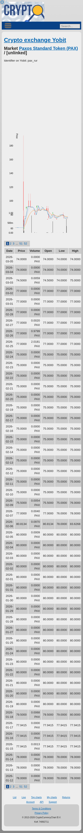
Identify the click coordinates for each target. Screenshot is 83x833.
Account (30, 802)
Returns (66, 797)
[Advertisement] (41, 96)
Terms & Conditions (41, 808)
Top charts (36, 797)
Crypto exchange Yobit (35, 40)
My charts (52, 797)
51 (21, 243)
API (42, 802)
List (14, 797)
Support (53, 802)
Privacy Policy (41, 813)
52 (25, 243)
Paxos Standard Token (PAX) (48, 48)
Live (24, 797)
